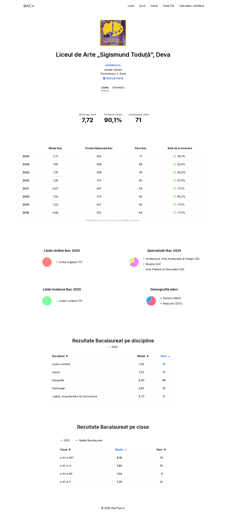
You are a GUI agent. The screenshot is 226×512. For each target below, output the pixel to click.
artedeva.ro (113, 65)
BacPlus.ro (118, 508)
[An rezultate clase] (65, 440)
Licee (131, 5)
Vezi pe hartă (113, 78)
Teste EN (168, 5)
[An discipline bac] (113, 346)
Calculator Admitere (191, 5)
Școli (142, 5)
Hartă (154, 5)
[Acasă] (29, 6)
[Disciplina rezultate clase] (89, 440)
